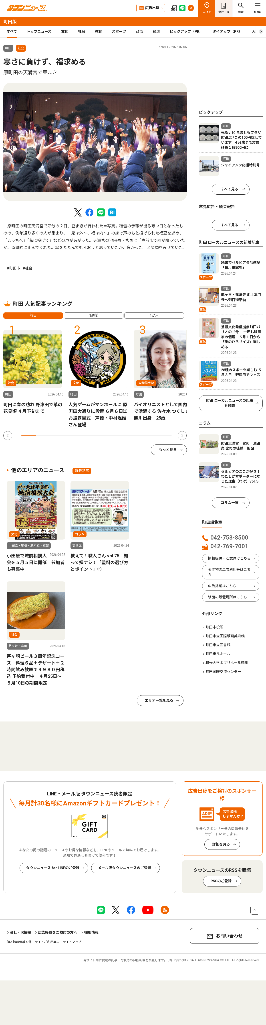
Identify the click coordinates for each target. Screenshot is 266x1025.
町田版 (10, 21)
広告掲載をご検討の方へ (57, 932)
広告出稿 (152, 8)
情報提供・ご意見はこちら (229, 558)
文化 (64, 31)
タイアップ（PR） (227, 31)
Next (182, 435)
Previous (7, 435)
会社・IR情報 (20, 932)
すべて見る (229, 189)
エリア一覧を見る (159, 700)
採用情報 (91, 932)
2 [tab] (43, 435)
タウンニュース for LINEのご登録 (52, 868)
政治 (139, 31)
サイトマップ (72, 942)
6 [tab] (104, 435)
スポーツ (119, 31)
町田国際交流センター (223, 672)
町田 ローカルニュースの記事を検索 (229, 403)
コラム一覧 (229, 503)
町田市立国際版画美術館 (225, 636)
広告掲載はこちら (222, 586)
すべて (12, 31)
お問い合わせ (229, 936)
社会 (81, 31)
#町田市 (13, 268)
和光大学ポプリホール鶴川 (227, 663)
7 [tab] (119, 435)
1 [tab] (28, 435)
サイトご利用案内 (47, 942)
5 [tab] (89, 435)
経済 (156, 31)
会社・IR (223, 12)
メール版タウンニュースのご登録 (124, 868)
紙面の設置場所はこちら (227, 597)
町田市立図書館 (218, 645)
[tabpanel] (95, 142)
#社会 (27, 268)
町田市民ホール (218, 654)
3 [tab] (58, 435)
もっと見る (168, 450)
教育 (98, 31)
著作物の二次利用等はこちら (229, 572)
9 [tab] (149, 435)
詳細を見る (221, 844)
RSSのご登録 (221, 881)
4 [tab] (73, 435)
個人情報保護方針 (19, 942)
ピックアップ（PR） (186, 31)
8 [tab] (134, 435)
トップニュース (39, 31)
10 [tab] (164, 435)
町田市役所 (214, 627)
